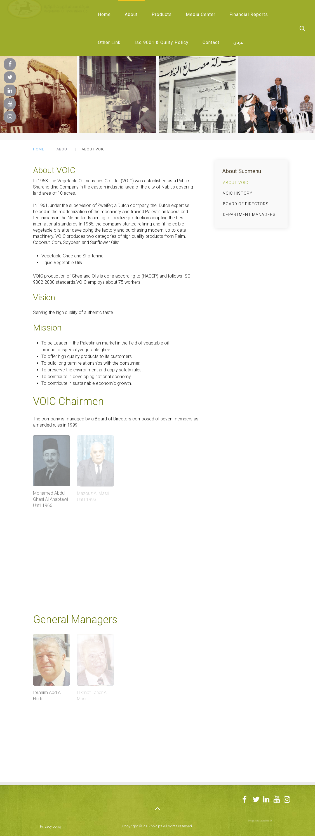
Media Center (200, 14)
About (131, 14)
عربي (238, 42)
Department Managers (249, 214)
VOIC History (237, 193)
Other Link (109, 42)
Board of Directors (246, 204)
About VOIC (235, 182)
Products (162, 14)
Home (104, 14)
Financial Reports (248, 14)
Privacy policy (51, 826)
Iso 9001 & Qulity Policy (162, 42)
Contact (211, 42)
